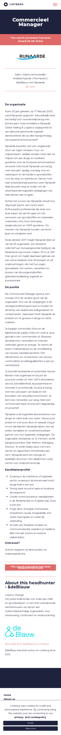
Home (7, 695)
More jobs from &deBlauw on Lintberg (27, 644)
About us (9, 699)
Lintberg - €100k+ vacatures (13, 5)
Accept (30, 723)
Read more (31, 728)
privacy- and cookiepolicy (30, 717)
